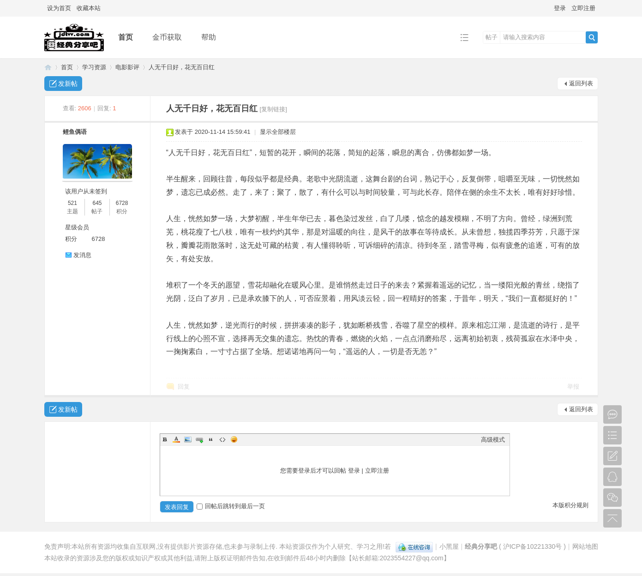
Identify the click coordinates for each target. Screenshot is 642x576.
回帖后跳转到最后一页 (231, 506)
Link (199, 439)
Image (187, 439)
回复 (184, 386)
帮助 (208, 37)
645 (97, 203)
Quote (211, 439)
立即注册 (583, 8)
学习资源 (94, 67)
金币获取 (167, 37)
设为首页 (59, 8)
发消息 (82, 255)
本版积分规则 (570, 505)
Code (222, 439)
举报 (573, 386)
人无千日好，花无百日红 (182, 67)
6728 (122, 203)
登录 (560, 8)
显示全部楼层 (278, 131)
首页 (125, 37)
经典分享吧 (48, 67)
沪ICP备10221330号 (532, 546)
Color (176, 439)
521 (72, 203)
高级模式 (493, 439)
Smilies (234, 439)
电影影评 (127, 67)
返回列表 (581, 83)
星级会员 (77, 227)
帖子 (492, 37)
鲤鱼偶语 (75, 131)
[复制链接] (273, 109)
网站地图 (585, 546)
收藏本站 (89, 8)
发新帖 (68, 83)
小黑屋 (449, 546)
